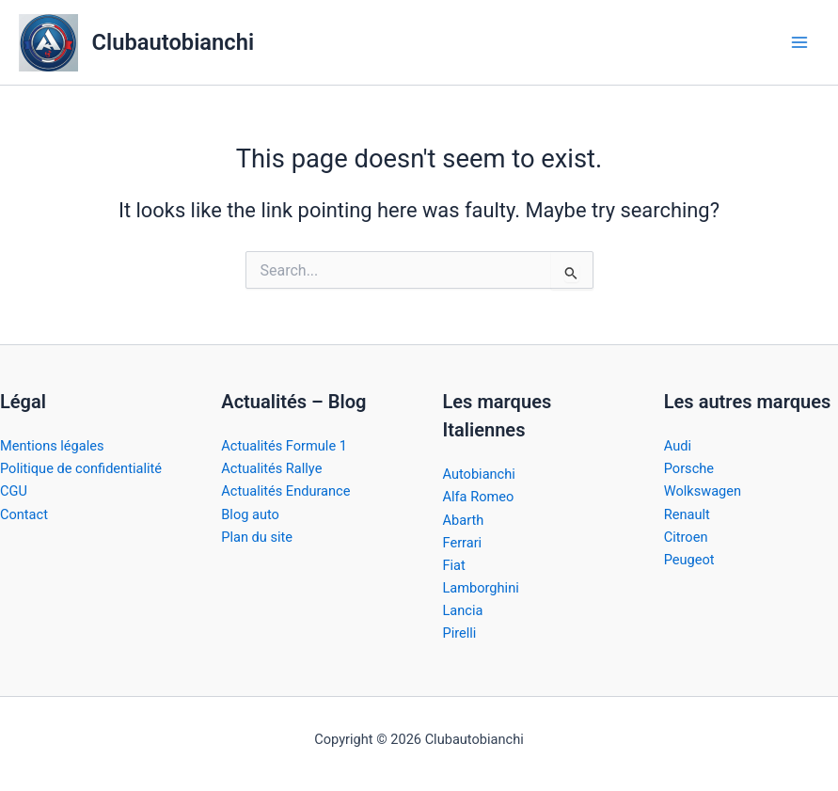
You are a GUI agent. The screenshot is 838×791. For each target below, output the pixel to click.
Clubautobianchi (173, 42)
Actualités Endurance (285, 491)
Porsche (689, 468)
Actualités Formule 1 (284, 445)
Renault (687, 514)
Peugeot (689, 559)
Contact (24, 514)
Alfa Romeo (478, 496)
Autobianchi (479, 474)
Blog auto (250, 514)
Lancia (463, 610)
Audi (677, 445)
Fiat (454, 565)
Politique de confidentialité (81, 468)
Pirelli (460, 633)
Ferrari (462, 542)
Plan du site (257, 537)
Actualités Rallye (271, 468)
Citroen (686, 537)
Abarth (463, 520)
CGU (13, 491)
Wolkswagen (702, 491)
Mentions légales (52, 445)
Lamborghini (481, 587)
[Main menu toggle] (799, 42)
